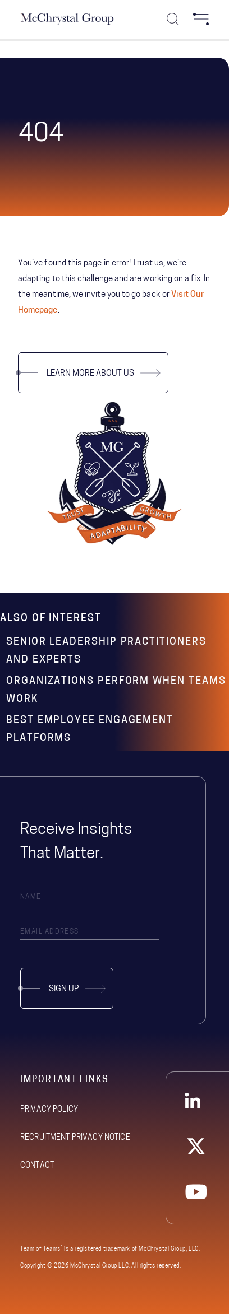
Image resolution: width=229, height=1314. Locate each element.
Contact (37, 1166)
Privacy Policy (49, 1110)
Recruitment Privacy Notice (75, 1138)
